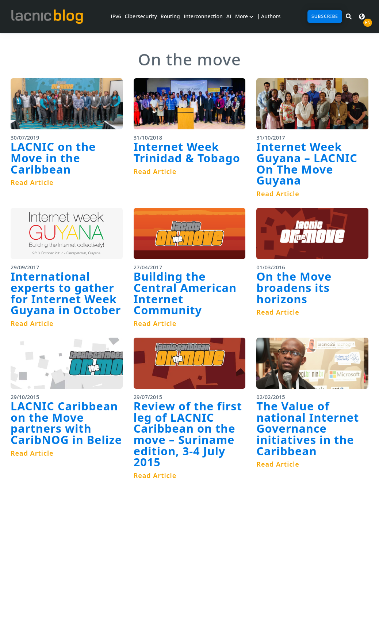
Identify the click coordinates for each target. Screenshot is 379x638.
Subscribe (324, 16)
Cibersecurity (141, 16)
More (244, 16)
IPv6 (116, 16)
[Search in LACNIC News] (348, 16)
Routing (170, 16)
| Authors (269, 16)
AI (228, 16)
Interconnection (203, 16)
